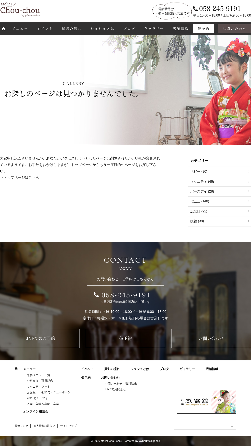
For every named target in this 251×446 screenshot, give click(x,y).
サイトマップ (68, 425)
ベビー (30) (198, 171)
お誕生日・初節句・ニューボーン (49, 392)
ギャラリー (154, 28)
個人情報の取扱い (44, 425)
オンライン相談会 (35, 411)
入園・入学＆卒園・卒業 (43, 404)
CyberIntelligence (149, 440)
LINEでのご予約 (39, 338)
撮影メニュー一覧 (38, 375)
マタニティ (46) (202, 181)
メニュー (20, 28)
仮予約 (204, 28)
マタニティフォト (38, 386)
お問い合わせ (211, 338)
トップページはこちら (21, 178)
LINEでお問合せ (115, 389)
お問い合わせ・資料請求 (121, 383)
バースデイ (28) (202, 191)
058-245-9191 (126, 295)
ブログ (129, 28)
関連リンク (21, 425)
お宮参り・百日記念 (40, 380)
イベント (45, 28)
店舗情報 (181, 28)
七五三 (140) (199, 201)
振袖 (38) (197, 221)
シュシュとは (103, 28)
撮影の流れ (72, 28)
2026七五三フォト (39, 398)
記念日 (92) (198, 211)
